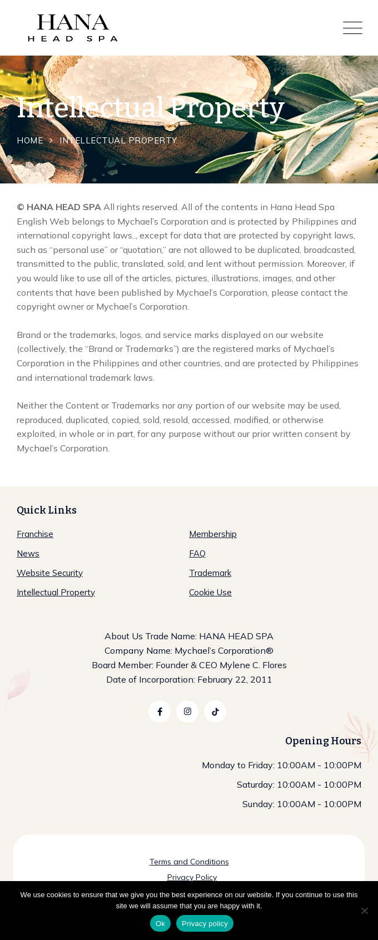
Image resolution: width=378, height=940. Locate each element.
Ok (160, 923)
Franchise (35, 534)
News (28, 553)
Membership (213, 534)
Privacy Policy (192, 877)
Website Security (50, 573)
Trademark (210, 573)
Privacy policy (205, 923)
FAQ (197, 553)
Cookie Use (210, 592)
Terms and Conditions (189, 862)
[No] (364, 910)
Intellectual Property (56, 592)
